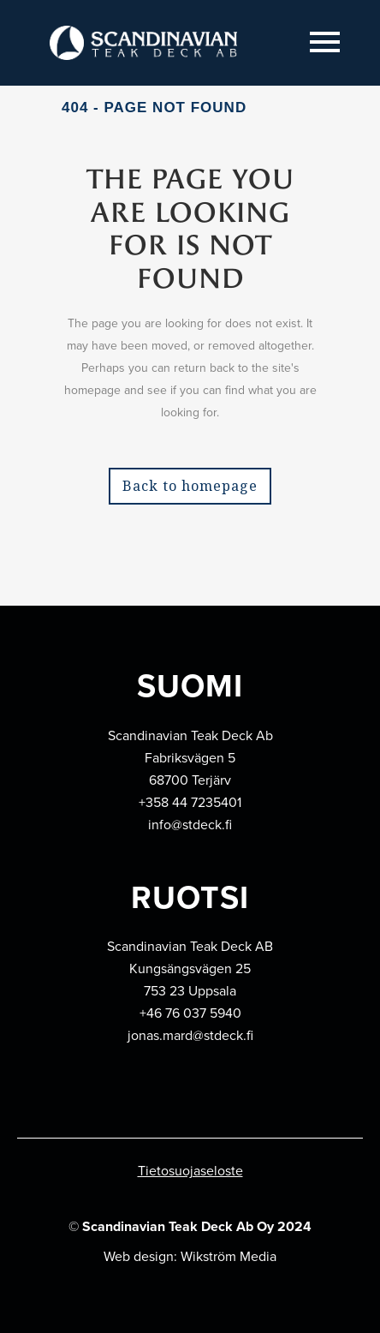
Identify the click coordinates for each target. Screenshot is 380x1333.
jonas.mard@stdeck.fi (190, 1035)
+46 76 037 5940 (190, 1013)
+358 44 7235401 (190, 802)
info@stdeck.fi (190, 824)
